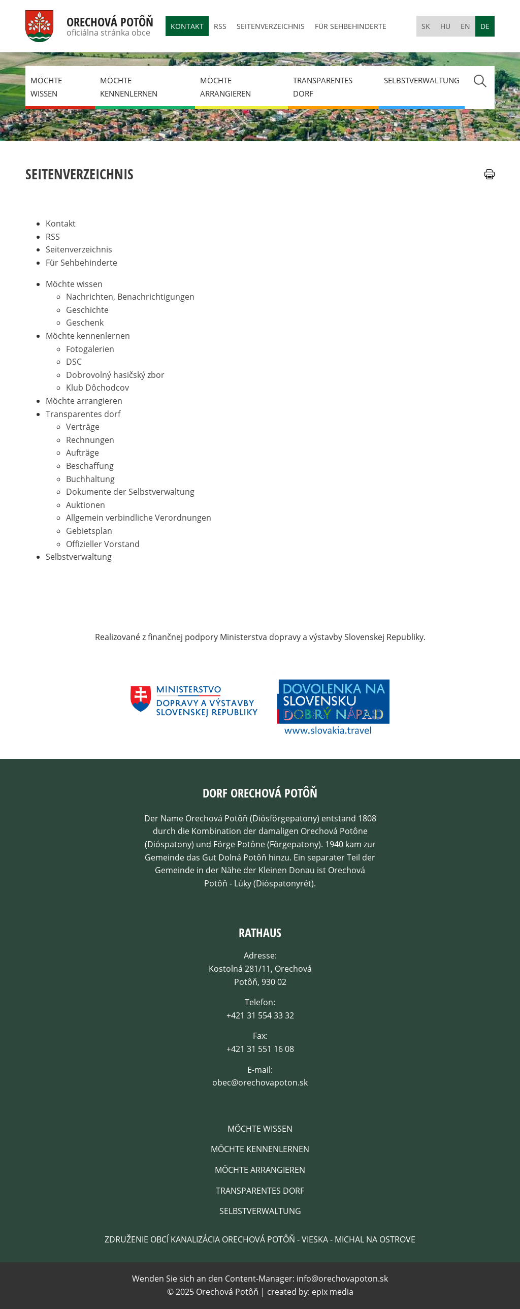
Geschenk (85, 322)
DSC (74, 361)
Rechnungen (90, 439)
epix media (332, 1291)
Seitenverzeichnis (271, 26)
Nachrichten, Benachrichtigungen (130, 296)
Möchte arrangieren (225, 87)
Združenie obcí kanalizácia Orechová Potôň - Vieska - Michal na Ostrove (260, 1239)
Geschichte (87, 309)
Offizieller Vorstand (103, 544)
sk (425, 26)
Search (480, 81)
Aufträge (82, 452)
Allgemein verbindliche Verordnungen (138, 517)
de (485, 26)
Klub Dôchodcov (97, 387)
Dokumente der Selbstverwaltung (130, 491)
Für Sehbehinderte (350, 26)
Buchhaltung (90, 479)
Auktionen (85, 504)
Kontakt (187, 26)
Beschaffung (90, 465)
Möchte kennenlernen (128, 87)
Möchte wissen (46, 87)
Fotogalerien (90, 349)
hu (445, 26)
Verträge (83, 426)
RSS (220, 26)
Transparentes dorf (322, 87)
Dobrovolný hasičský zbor (115, 374)
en (465, 26)
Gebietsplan (89, 530)
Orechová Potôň (110, 21)
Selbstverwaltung (422, 80)
